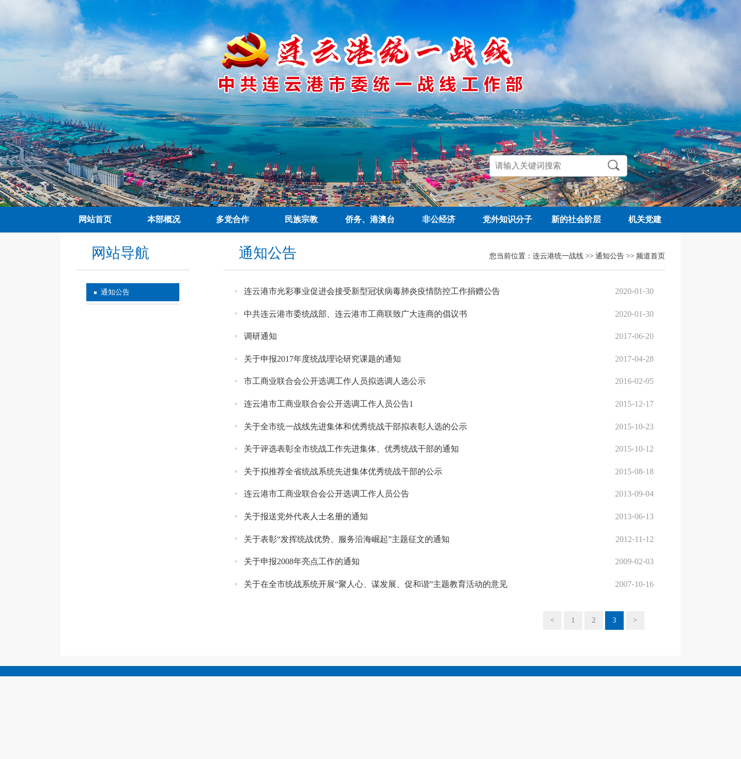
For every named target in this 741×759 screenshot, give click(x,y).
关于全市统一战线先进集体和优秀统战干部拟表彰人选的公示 (355, 426)
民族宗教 (301, 219)
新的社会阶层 (576, 219)
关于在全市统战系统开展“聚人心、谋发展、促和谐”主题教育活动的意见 (375, 584)
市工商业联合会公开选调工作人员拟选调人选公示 (335, 381)
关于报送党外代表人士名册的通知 (306, 516)
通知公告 (115, 292)
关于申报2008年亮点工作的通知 (302, 561)
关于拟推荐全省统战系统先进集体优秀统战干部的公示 (343, 471)
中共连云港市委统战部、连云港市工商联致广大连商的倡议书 (355, 313)
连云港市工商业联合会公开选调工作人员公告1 (328, 403)
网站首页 (95, 219)
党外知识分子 (507, 219)
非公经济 (438, 219)
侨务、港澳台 (370, 219)
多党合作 (232, 219)
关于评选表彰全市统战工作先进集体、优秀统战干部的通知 (351, 448)
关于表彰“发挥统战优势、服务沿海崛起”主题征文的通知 (347, 539)
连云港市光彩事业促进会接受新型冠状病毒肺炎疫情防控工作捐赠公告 (372, 291)
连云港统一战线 (558, 256)
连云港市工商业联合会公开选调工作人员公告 (326, 493)
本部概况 (163, 219)
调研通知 (260, 336)
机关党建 (644, 219)
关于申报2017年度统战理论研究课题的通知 (322, 358)
